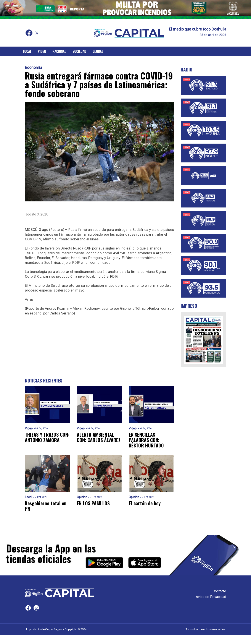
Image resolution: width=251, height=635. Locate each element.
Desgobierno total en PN (45, 506)
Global (98, 51)
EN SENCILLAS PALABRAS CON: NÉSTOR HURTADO (146, 440)
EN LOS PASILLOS (93, 503)
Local (27, 51)
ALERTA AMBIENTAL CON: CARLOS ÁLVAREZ (99, 437)
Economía (33, 67)
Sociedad (79, 51)
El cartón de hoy (145, 503)
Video (42, 51)
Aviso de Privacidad (211, 597)
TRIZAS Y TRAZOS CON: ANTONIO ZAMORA (47, 437)
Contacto (219, 591)
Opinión (82, 497)
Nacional (59, 51)
